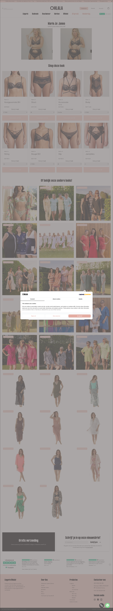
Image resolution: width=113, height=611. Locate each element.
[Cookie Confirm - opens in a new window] (85, 294)
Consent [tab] (32, 299)
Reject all (33, 316)
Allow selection (56, 316)
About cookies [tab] (56, 299)
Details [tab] (80, 299)
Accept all (79, 316)
